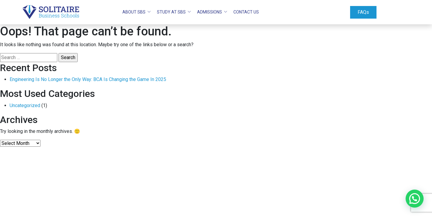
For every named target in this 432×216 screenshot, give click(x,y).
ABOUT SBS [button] (134, 12)
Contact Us (246, 12)
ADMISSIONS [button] (210, 12)
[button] (415, 199)
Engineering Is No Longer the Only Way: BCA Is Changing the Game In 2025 (88, 79)
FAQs (363, 12)
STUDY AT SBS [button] (172, 12)
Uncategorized (25, 105)
